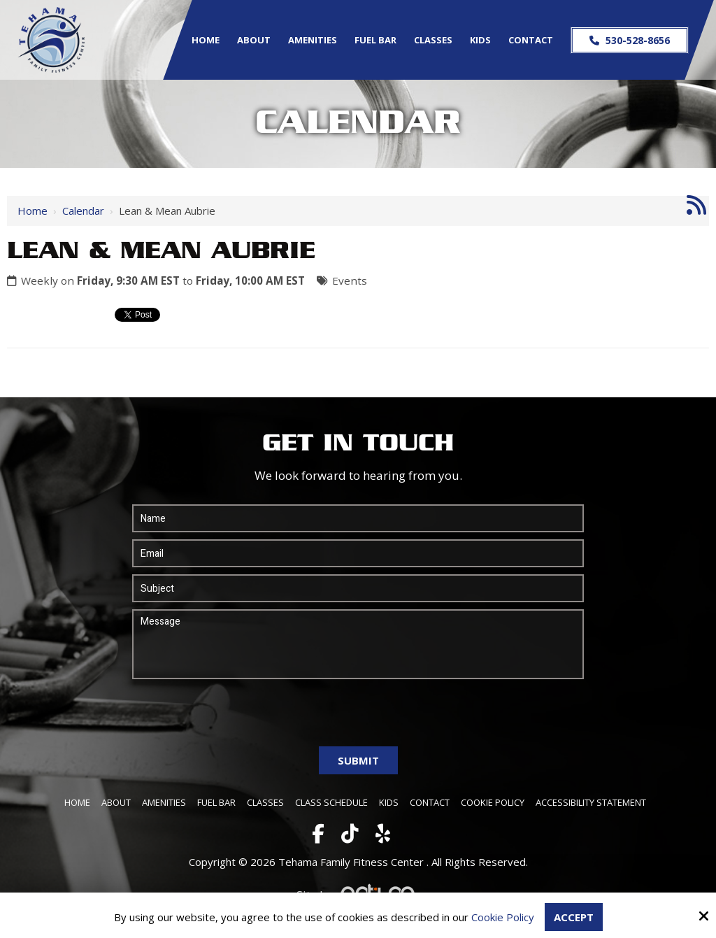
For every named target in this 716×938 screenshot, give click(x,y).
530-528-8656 (629, 40)
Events (349, 280)
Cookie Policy (502, 917)
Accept (574, 917)
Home (32, 211)
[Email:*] (358, 553)
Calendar (83, 211)
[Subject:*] (358, 588)
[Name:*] (358, 518)
